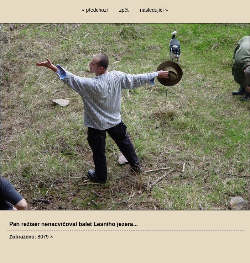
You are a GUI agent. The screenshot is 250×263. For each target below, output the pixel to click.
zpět (124, 10)
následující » (154, 10)
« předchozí (95, 10)
